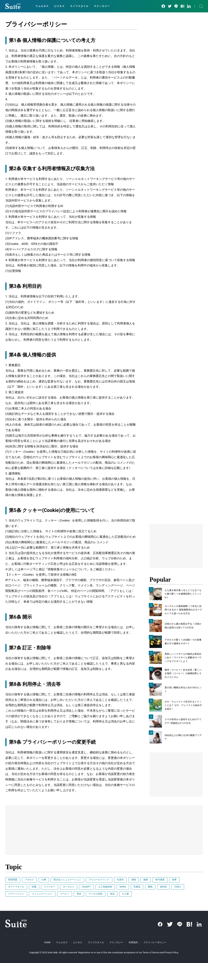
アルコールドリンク (99, 879)
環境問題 (12, 879)
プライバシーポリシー (155, 942)
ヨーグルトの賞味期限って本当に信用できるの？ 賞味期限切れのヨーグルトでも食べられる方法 (183, 610)
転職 (34, 886)
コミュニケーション (42, 893)
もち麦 (125, 893)
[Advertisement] (176, 546)
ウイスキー (49, 886)
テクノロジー (102, 6)
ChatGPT (86, 886)
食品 (112, 893)
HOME (47, 942)
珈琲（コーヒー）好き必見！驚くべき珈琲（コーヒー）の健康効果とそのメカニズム (183, 673)
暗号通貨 (160, 879)
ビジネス (59, 6)
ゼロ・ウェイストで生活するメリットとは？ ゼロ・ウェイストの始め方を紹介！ (183, 705)
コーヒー (64, 893)
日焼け (177, 886)
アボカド (29, 879)
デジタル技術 (95, 893)
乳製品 (137, 886)
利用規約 (133, 942)
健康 (145, 879)
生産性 (120, 879)
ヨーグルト (68, 886)
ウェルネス (42, 6)
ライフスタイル (79, 6)
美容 (79, 893)
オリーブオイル (16, 886)
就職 (133, 879)
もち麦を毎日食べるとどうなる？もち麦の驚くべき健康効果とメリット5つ (183, 594)
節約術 (163, 886)
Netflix (123, 886)
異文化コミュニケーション (67, 879)
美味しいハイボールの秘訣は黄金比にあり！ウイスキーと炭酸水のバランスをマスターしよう (183, 658)
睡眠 (150, 886)
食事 (174, 879)
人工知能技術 (105, 886)
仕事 (43, 879)
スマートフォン (16, 893)
